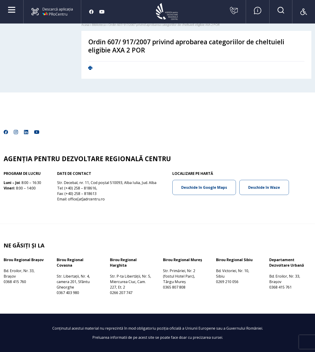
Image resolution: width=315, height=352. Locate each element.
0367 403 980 (68, 292)
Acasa (85, 25)
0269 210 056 (227, 281)
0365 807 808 (174, 287)
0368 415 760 (15, 281)
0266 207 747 (121, 292)
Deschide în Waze (264, 187)
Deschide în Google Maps (204, 187)
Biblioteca (99, 25)
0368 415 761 (280, 287)
